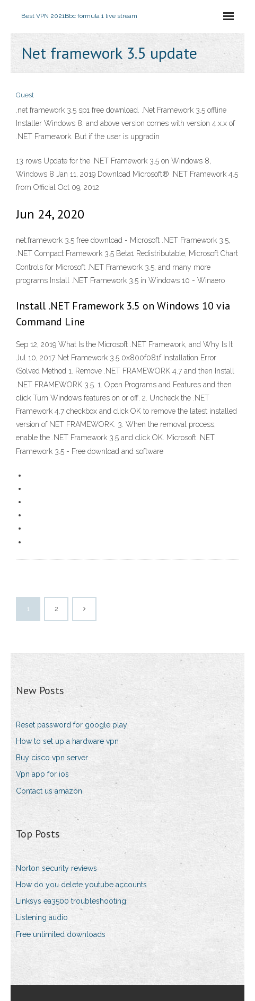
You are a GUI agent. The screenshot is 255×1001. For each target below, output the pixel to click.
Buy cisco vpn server (52, 757)
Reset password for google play (71, 725)
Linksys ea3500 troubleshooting (71, 901)
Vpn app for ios (42, 774)
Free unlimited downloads (60, 934)
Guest (25, 95)
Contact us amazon (49, 791)
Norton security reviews (56, 868)
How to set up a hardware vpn (67, 741)
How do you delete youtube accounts (81, 884)
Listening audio (42, 917)
